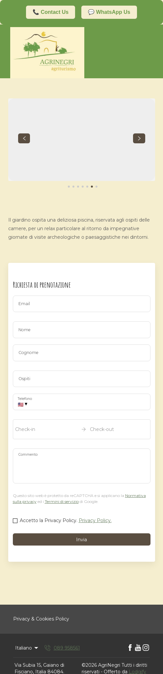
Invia (81, 540)
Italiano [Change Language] (27, 648)
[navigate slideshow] (24, 138)
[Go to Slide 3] (78, 187)
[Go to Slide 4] (83, 187)
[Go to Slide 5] (87, 187)
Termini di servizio (62, 501)
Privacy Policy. (95, 520)
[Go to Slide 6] (92, 187)
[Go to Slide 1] (69, 187)
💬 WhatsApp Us (109, 12)
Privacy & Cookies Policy (41, 619)
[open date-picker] (81, 429)
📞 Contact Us (50, 12)
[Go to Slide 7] (96, 187)
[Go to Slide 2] (73, 187)
